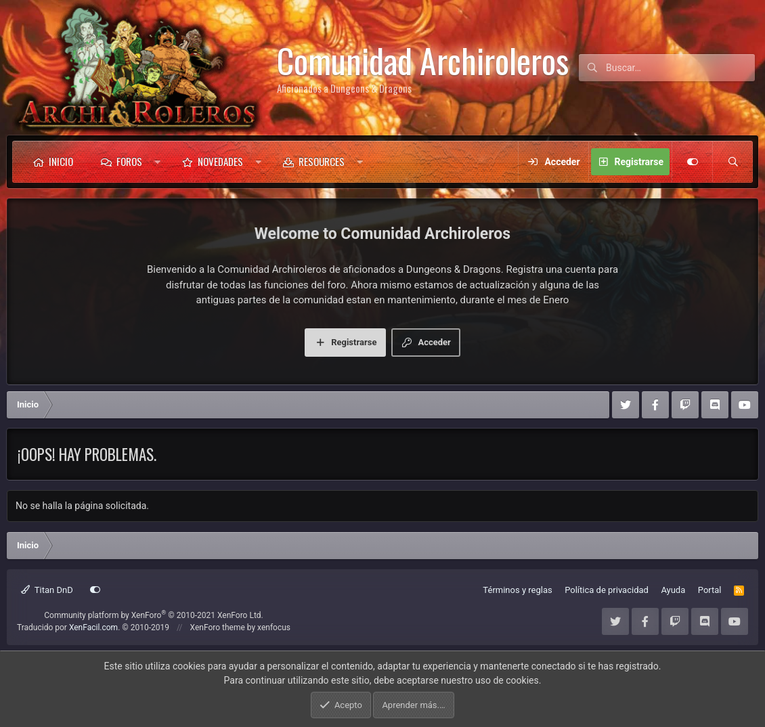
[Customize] (692, 161)
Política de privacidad (607, 590)
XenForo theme (217, 627)
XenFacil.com (93, 627)
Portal (710, 590)
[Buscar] (680, 67)
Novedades (220, 161)
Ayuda (673, 590)
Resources (322, 161)
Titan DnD (47, 590)
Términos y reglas (517, 590)
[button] (157, 162)
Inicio (61, 161)
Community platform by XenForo (153, 615)
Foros (129, 161)
